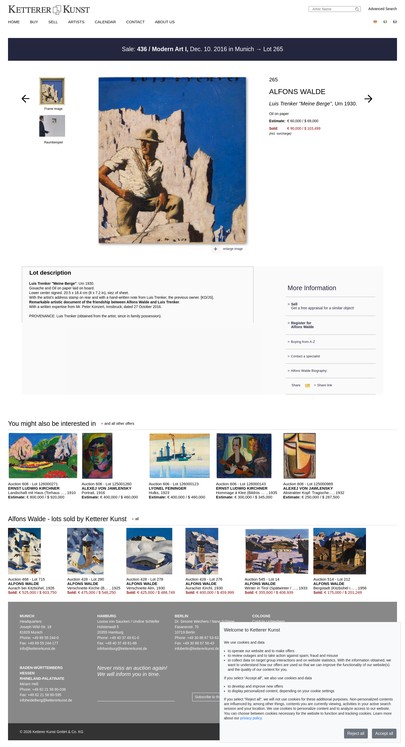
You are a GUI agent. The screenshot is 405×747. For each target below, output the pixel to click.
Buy (34, 22)
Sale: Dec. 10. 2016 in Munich (189, 49)
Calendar (105, 22)
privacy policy (251, 718)
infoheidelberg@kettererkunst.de (46, 700)
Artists (76, 22)
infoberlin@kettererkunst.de (197, 648)
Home (14, 22)
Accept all (384, 733)
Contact (135, 22)
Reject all (355, 733)
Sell (53, 22)
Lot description (50, 272)
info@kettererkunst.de (37, 648)
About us (165, 22)
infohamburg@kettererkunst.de (122, 648)
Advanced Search (382, 9)
